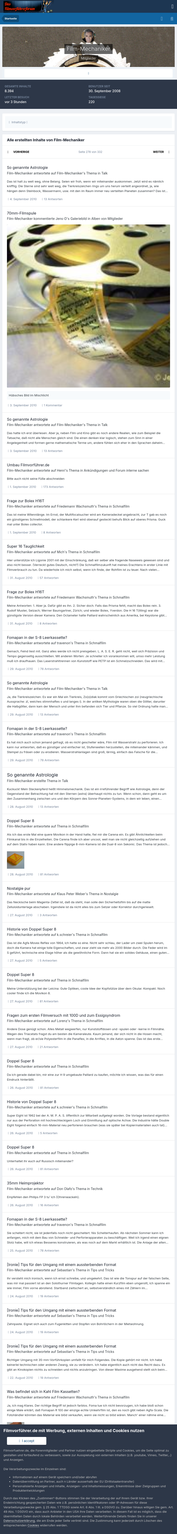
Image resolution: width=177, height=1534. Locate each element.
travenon (63, 643)
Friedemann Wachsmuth (75, 506)
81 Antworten (48, 874)
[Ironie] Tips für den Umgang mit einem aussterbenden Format (61, 1264)
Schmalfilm (121, 506)
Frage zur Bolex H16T (25, 501)
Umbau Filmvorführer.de (28, 465)
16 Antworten (48, 1205)
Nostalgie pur (18, 888)
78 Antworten (48, 669)
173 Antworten (52, 487)
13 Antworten (52, 199)
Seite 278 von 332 (91, 152)
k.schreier (64, 935)
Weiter (158, 152)
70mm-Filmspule (21, 213)
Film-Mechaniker (20, 173)
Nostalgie (111, 894)
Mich (60, 552)
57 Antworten (48, 578)
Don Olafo (64, 1189)
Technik (97, 1189)
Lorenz (62, 1021)
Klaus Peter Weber (71, 894)
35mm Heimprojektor (25, 1183)
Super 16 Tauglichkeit (25, 546)
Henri (61, 470)
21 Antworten (48, 1047)
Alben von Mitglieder (107, 219)
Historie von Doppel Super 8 (31, 929)
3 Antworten (47, 915)
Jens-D (61, 219)
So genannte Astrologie (27, 167)
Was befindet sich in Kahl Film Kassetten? (43, 1391)
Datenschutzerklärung (19, 1520)
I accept (26, 1441)
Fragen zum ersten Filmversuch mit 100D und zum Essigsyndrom (63, 1015)
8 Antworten (51, 532)
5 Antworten (47, 960)
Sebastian (64, 1270)
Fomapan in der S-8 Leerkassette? (37, 637)
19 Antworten (48, 1296)
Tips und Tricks (102, 1270)
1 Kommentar (52, 405)
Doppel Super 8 (20, 820)
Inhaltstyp (18, 122)
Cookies (33, 1525)
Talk (104, 173)
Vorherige (21, 152)
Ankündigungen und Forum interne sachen (116, 470)
